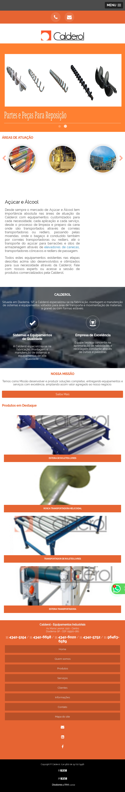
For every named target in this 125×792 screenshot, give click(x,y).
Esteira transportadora (62, 609)
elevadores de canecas (61, 247)
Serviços (62, 678)
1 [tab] (60, 127)
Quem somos (63, 658)
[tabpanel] (62, 87)
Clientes (62, 687)
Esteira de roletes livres (62, 458)
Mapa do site (62, 716)
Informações (62, 697)
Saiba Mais (63, 394)
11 (16, 637)
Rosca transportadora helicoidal (62, 508)
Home (62, 649)
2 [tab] (65, 127)
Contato (62, 707)
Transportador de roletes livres (62, 559)
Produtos (62, 668)
